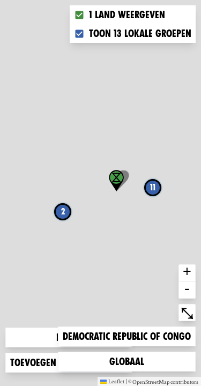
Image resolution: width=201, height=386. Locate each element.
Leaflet (112, 381)
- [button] (187, 290)
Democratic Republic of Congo (126, 335)
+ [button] (187, 272)
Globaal (126, 360)
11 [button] (152, 187)
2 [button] (63, 211)
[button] (116, 180)
